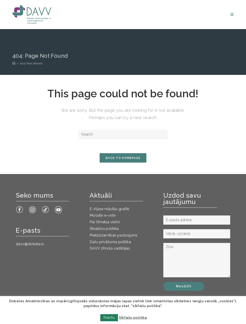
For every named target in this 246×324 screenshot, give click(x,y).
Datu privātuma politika (110, 242)
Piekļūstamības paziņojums (114, 235)
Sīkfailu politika (133, 318)
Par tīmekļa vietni (105, 222)
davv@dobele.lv (30, 244)
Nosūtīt (183, 286)
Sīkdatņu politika (104, 228)
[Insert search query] (123, 134)
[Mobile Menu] (232, 14)
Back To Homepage (123, 158)
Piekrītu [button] (109, 317)
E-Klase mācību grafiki (109, 209)
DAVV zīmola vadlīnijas (110, 248)
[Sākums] (13, 63)
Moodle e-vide (102, 215)
